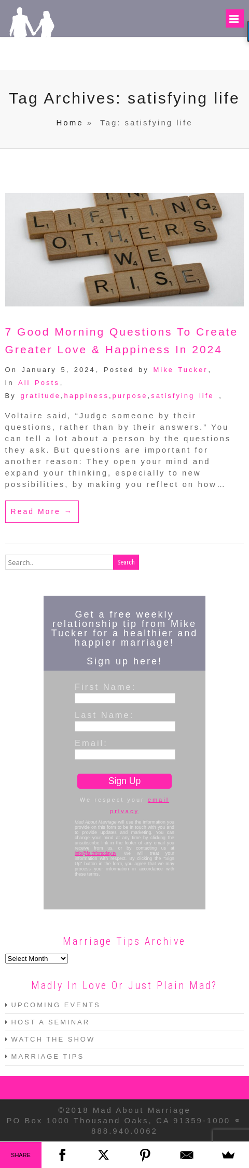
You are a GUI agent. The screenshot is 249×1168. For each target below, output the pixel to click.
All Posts (39, 383)
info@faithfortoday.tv (95, 853)
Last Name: (104, 715)
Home (70, 123)
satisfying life (182, 396)
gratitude (40, 396)
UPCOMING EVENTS (56, 1005)
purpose (130, 396)
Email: (91, 743)
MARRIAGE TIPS (48, 1057)
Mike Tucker (180, 370)
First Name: (105, 687)
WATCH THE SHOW (53, 1040)
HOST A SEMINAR (50, 1022)
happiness (86, 396)
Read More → (42, 512)
